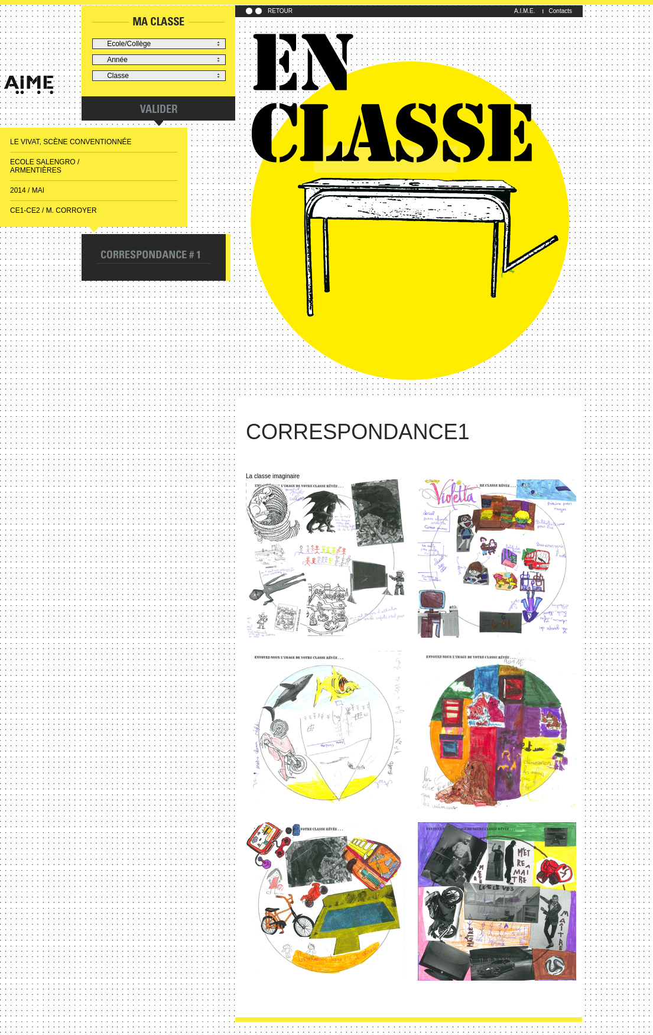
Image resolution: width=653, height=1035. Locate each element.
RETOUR (280, 11)
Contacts (560, 11)
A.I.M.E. (524, 11)
